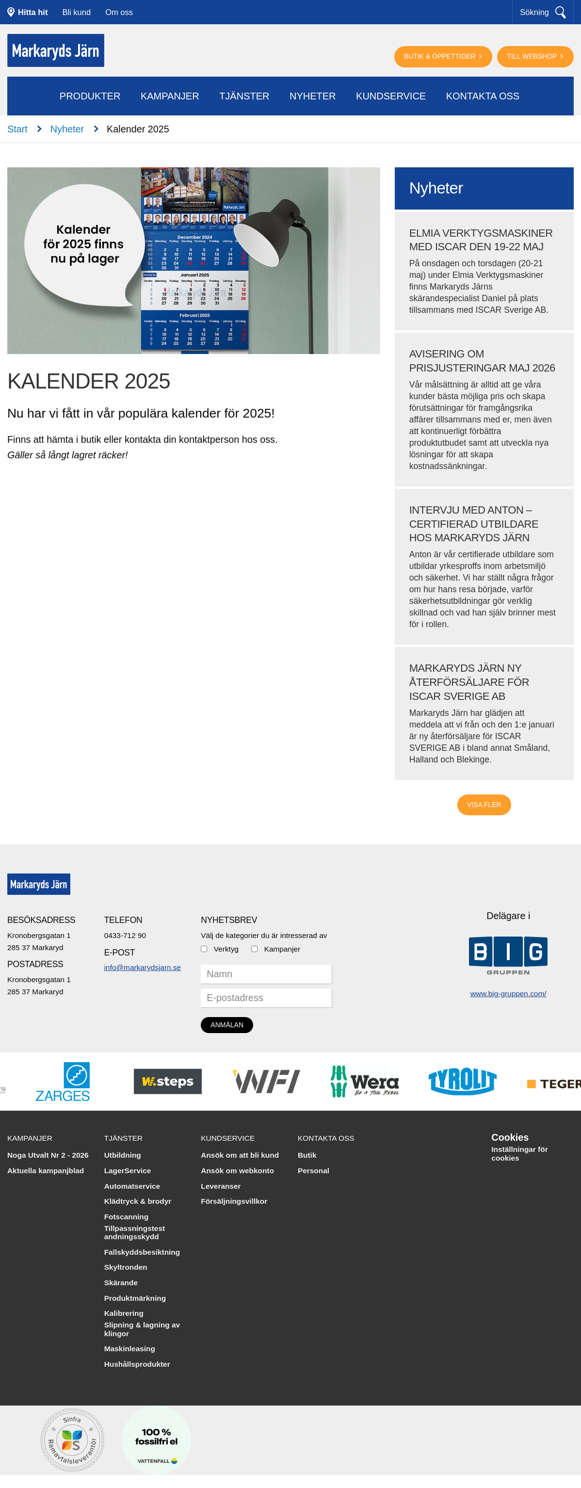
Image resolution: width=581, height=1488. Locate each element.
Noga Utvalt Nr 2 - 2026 (48, 1155)
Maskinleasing (129, 1348)
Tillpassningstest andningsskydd (134, 1232)
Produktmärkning (135, 1298)
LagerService (127, 1170)
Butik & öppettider (441, 56)
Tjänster (244, 96)
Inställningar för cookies (519, 1153)
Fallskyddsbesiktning (142, 1252)
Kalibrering (124, 1313)
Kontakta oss (483, 96)
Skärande (121, 1282)
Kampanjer (170, 96)
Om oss (119, 12)
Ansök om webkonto (237, 1170)
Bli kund (76, 12)
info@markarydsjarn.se (142, 967)
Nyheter (313, 96)
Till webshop (533, 56)
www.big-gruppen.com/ (508, 993)
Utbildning (122, 1155)
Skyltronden (125, 1267)
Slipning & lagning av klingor (142, 1329)
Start (17, 129)
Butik (307, 1155)
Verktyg (226, 949)
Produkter (90, 96)
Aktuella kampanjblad (45, 1170)
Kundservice (391, 96)
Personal (313, 1170)
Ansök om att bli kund (240, 1155)
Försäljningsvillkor (234, 1201)
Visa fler (484, 805)
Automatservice (132, 1186)
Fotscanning (126, 1217)
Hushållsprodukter (137, 1364)
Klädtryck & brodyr (138, 1201)
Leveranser (221, 1186)
